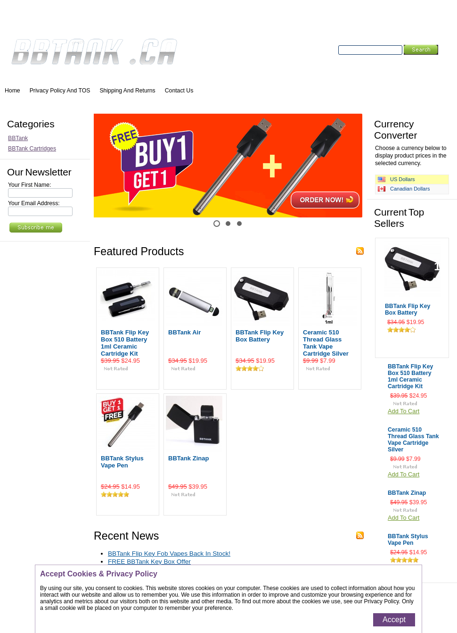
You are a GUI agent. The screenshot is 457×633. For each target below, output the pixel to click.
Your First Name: (29, 185)
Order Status (67, 19)
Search (326, 50)
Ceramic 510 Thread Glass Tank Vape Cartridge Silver (326, 343)
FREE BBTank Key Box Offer (149, 561)
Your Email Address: (34, 203)
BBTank (18, 138)
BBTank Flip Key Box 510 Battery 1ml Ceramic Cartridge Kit (125, 343)
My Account (22, 19)
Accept (394, 620)
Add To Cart (128, 379)
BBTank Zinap (188, 458)
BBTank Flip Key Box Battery (260, 336)
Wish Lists (111, 19)
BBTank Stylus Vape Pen (122, 462)
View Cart (437, 19)
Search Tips (406, 60)
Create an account (187, 19)
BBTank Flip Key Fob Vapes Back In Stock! (169, 553)
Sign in (146, 19)
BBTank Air (184, 332)
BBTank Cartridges (32, 148)
